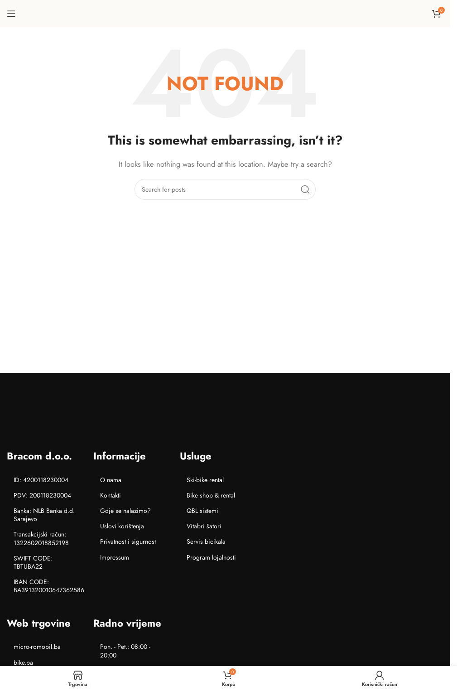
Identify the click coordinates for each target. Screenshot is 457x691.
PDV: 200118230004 (42, 495)
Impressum (114, 557)
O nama (110, 479)
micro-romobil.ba (37, 646)
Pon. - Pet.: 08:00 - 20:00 (125, 650)
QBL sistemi (202, 510)
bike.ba (23, 662)
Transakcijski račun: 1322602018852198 (41, 538)
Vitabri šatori (204, 526)
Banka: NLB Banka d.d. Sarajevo (44, 514)
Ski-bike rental (205, 479)
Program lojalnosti (211, 557)
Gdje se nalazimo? (125, 510)
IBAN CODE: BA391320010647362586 (49, 585)
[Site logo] (225, 13)
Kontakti (110, 495)
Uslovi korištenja (122, 526)
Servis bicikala (206, 541)
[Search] (225, 189)
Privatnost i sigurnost (128, 541)
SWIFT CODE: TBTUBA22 (33, 562)
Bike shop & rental (211, 495)
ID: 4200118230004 (41, 479)
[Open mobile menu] (11, 14)
